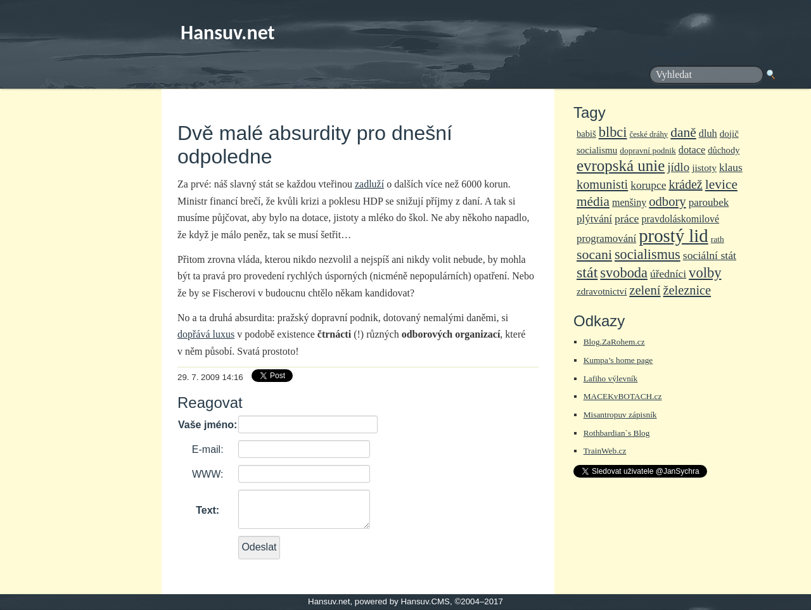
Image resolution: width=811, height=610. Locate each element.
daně (683, 132)
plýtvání (594, 219)
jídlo (678, 167)
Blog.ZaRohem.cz (614, 341)
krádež (685, 184)
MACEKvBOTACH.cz (623, 396)
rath (717, 239)
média (593, 201)
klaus (731, 167)
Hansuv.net (228, 32)
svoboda (624, 273)
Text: (207, 510)
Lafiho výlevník (611, 378)
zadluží (369, 184)
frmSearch (672, 53)
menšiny (629, 202)
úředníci (668, 273)
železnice (687, 290)
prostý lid (673, 236)
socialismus (647, 254)
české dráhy (649, 134)
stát (587, 272)
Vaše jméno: (207, 424)
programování (606, 238)
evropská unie (621, 165)
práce (627, 218)
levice (721, 184)
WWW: (207, 474)
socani (594, 254)
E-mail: (208, 449)
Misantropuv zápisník (620, 414)
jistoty (704, 167)
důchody (723, 150)
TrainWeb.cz (605, 450)
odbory (667, 201)
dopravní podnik (647, 150)
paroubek (709, 202)
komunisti (602, 184)
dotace (692, 150)
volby (705, 273)
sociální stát (709, 255)
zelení (644, 290)
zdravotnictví (602, 291)
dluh (708, 133)
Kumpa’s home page (618, 360)
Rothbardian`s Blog (617, 433)
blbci (613, 132)
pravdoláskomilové (681, 218)
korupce (648, 185)
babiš (586, 134)
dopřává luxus (205, 334)
